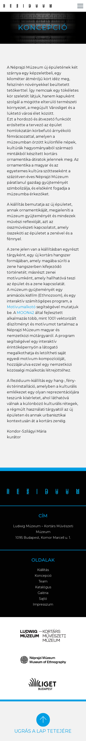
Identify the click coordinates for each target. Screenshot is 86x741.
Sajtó (43, 599)
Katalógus (43, 587)
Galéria (43, 593)
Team (43, 581)
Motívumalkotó (21, 307)
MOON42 (25, 312)
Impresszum (43, 604)
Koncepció (43, 576)
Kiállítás (43, 570)
